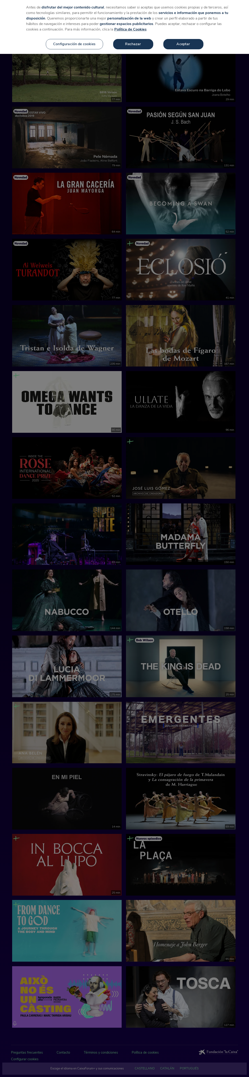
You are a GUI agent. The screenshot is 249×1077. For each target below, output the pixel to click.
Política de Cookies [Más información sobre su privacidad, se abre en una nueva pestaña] (130, 27)
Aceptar (183, 41)
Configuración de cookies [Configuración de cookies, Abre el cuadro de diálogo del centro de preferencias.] (74, 41)
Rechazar (133, 41)
